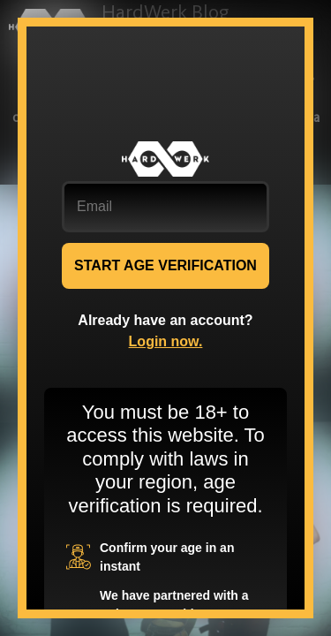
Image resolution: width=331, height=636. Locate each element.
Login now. (166, 341)
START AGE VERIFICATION (165, 265)
